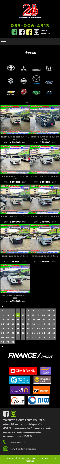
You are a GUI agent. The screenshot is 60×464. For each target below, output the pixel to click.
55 (53, 328)
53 (43, 328)
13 (8, 315)
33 (53, 319)
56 (2, 333)
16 (23, 315)
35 (7, 324)
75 (43, 337)
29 (33, 319)
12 (3, 315)
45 (2, 328)
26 (18, 319)
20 (43, 315)
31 (44, 319)
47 (13, 328)
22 (53, 315)
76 (48, 337)
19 (38, 315)
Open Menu (4, 41)
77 (53, 337)
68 (7, 337)
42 (43, 324)
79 (7, 342)
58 (13, 333)
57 (7, 333)
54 (48, 328)
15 (18, 315)
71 (23, 337)
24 (7, 319)
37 (18, 324)
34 (2, 324)
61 (28, 333)
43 (48, 324)
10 (49, 310)
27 (23, 319)
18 (33, 315)
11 (54, 310)
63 (38, 333)
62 (33, 333)
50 (28, 328)
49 (23, 328)
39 (28, 324)
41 (38, 324)
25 (13, 319)
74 (38, 337)
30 (38, 319)
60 (23, 333)
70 (17, 337)
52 (38, 328)
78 (2, 342)
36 (13, 324)
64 (43, 333)
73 (33, 337)
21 (49, 315)
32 (48, 319)
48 (17, 328)
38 (23, 324)
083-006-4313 (30, 25)
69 (12, 337)
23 (2, 319)
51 (33, 328)
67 (2, 337)
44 (53, 324)
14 (13, 315)
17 (28, 315)
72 (28, 337)
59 (18, 333)
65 (48, 333)
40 (33, 324)
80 (12, 342)
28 (28, 319)
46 (7, 328)
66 (53, 333)
